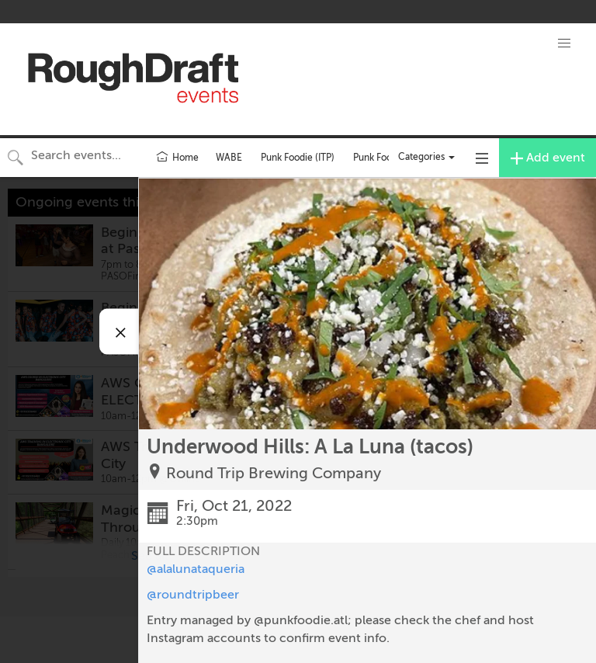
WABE (229, 157)
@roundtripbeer (193, 595)
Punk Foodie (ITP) (297, 157)
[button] (564, 43)
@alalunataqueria (195, 569)
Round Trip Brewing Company (273, 473)
